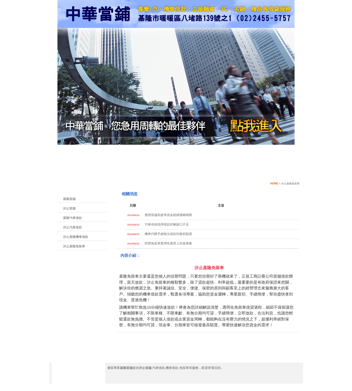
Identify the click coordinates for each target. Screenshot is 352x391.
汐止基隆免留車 (74, 246)
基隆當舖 (69, 199)
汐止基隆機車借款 (75, 237)
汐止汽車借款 (72, 227)
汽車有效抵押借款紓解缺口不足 (167, 224)
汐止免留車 (157, 282)
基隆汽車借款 (72, 218)
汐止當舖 (69, 208)
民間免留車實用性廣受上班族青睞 (168, 243)
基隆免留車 (129, 276)
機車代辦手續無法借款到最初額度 (168, 234)
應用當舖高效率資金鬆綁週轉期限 (168, 215)
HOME (274, 183)
